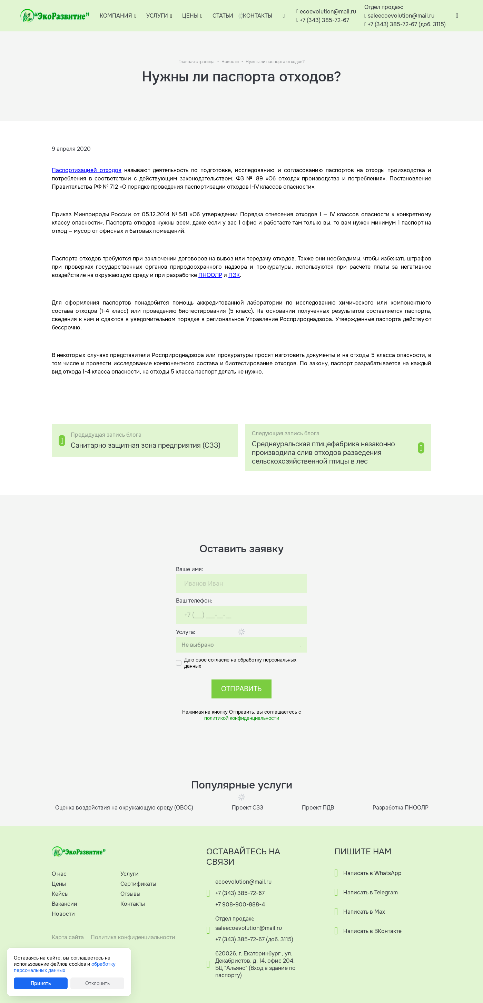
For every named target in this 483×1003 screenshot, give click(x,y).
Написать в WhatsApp (372, 873)
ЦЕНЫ (190, 15)
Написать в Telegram (370, 892)
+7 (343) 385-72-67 (324, 20)
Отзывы (130, 893)
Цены (59, 883)
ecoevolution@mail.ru (328, 11)
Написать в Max (364, 911)
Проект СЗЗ (247, 807)
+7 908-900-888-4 (240, 904)
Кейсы (60, 893)
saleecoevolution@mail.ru (401, 15)
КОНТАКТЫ (257, 15)
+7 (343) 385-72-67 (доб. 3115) (407, 24)
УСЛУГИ (157, 15)
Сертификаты (138, 883)
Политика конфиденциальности (133, 937)
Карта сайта (68, 937)
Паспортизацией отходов (86, 170)
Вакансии (64, 903)
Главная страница (196, 61)
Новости (230, 61)
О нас (59, 873)
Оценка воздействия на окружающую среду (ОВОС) (124, 807)
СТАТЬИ (223, 15)
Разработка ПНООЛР (400, 807)
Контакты (132, 903)
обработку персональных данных (65, 967)
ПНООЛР (210, 275)
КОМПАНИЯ (116, 15)
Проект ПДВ (318, 807)
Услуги (129, 873)
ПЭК (234, 275)
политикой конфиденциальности (241, 718)
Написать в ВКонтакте (372, 931)
